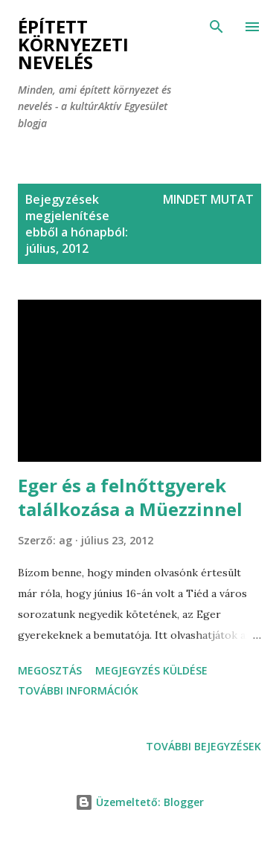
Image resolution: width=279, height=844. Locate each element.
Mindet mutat (208, 199)
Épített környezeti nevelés (73, 44)
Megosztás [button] (50, 670)
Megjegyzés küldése (151, 670)
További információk (78, 690)
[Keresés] (216, 27)
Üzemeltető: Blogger (139, 802)
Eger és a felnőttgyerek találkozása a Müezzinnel (130, 497)
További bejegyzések (203, 746)
